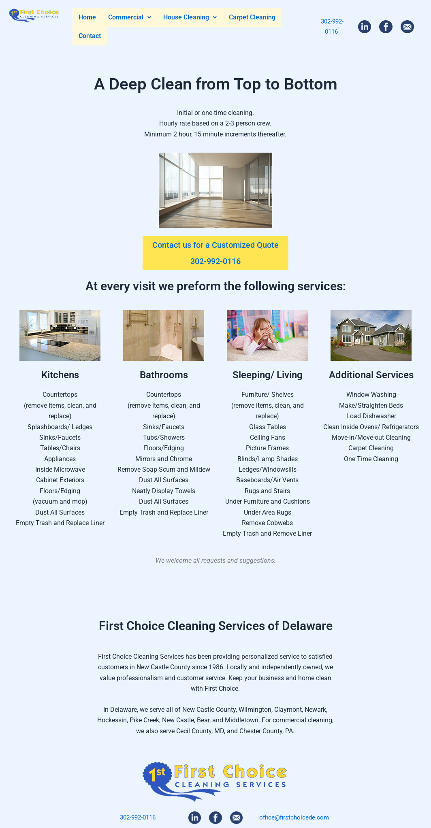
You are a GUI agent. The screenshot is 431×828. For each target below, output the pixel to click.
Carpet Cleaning (252, 17)
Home (87, 17)
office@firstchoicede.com (294, 817)
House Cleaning (190, 17)
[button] (129, 17)
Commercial (129, 17)
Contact (90, 36)
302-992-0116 (138, 817)
